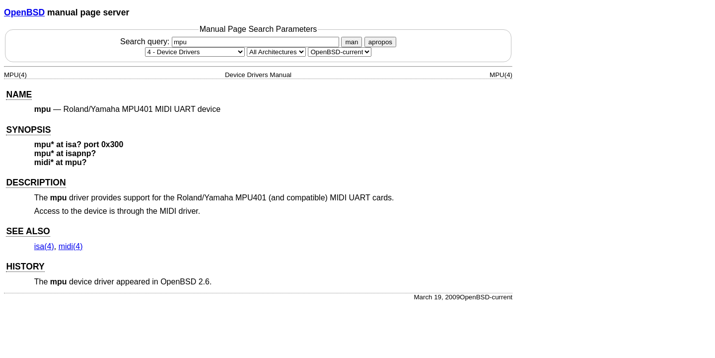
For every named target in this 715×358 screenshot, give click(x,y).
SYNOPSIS (28, 130)
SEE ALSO (28, 231)
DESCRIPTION (36, 182)
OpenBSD (24, 12)
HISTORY (25, 266)
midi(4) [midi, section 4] (71, 246)
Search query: (231, 41)
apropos (380, 42)
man (351, 42)
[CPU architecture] (276, 52)
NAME (19, 94)
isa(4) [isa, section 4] (44, 246)
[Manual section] (195, 52)
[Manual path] (339, 52)
